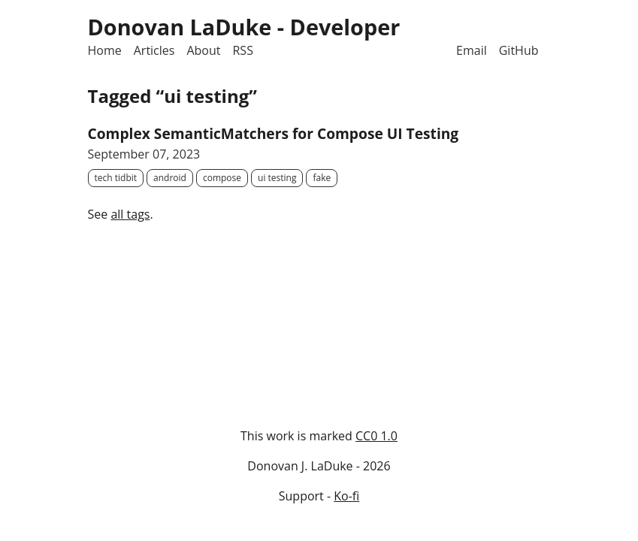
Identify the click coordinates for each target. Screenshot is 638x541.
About (203, 50)
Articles (154, 50)
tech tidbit (116, 177)
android (169, 177)
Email (471, 50)
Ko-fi (346, 496)
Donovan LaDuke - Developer (244, 26)
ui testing (277, 177)
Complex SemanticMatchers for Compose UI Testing (273, 133)
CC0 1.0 (376, 436)
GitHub (519, 50)
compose (222, 177)
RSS (242, 50)
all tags (130, 214)
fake (322, 177)
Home (105, 50)
